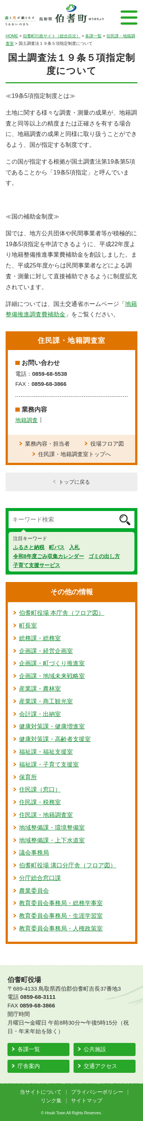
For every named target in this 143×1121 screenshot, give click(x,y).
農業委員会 (34, 891)
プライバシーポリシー (97, 1092)
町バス (57, 547)
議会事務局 (34, 852)
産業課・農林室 (40, 688)
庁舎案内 (29, 1066)
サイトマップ (86, 1100)
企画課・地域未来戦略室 (52, 676)
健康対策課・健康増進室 (52, 726)
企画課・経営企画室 (46, 651)
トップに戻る (74, 482)
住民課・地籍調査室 (46, 815)
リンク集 (51, 1100)
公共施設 (95, 1049)
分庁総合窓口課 (40, 878)
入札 (74, 547)
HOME (12, 36)
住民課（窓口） (40, 789)
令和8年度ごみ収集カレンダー (48, 556)
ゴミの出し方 (104, 556)
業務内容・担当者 (47, 443)
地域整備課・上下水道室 (52, 840)
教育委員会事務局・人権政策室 (61, 928)
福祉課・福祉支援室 (46, 752)
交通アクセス (100, 1066)
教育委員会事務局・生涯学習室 (61, 916)
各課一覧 (93, 36)
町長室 (28, 625)
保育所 (28, 777)
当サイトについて (41, 1092)
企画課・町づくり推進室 (52, 663)
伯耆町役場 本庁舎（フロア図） (61, 613)
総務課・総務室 (40, 638)
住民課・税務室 (40, 802)
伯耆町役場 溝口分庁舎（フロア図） (67, 865)
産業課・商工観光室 (46, 701)
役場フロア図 (107, 443)
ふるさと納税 (28, 547)
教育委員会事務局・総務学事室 (61, 903)
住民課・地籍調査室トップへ (74, 454)
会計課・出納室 (40, 714)
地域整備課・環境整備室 (52, 827)
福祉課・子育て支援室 (49, 764)
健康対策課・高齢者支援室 (55, 739)
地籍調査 (26, 420)
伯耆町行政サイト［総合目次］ (51, 36)
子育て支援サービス (36, 565)
